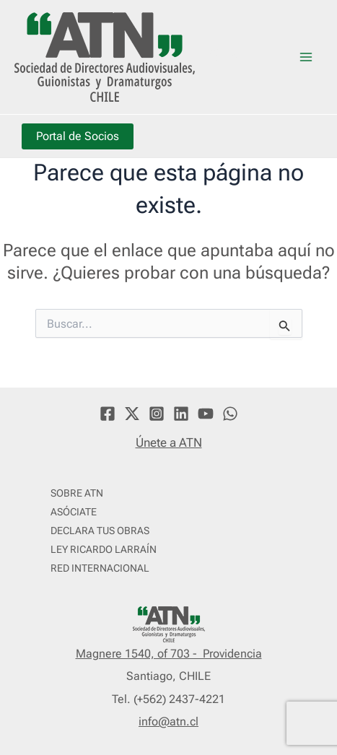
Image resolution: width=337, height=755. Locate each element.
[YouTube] (206, 414)
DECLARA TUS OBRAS (100, 530)
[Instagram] (157, 414)
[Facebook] (107, 414)
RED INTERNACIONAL (100, 568)
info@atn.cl (168, 721)
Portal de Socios (77, 136)
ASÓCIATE (74, 512)
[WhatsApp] (230, 414)
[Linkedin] (181, 414)
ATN (224, 56)
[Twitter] (132, 414)
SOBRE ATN (77, 493)
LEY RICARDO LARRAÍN (104, 549)
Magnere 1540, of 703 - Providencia (169, 653)
